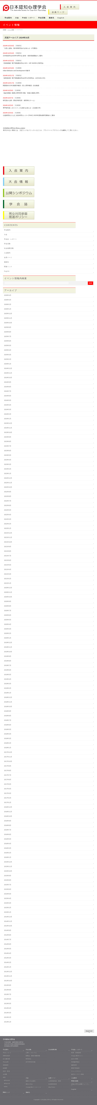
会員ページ (8, 257)
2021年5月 (7, 565)
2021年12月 (8, 533)
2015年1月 (7, 912)
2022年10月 (8, 487)
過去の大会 (29, 1084)
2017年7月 (7, 775)
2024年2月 (7, 414)
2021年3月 (7, 574)
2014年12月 (8, 917)
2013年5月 (7, 1003)
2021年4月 (7, 569)
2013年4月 (7, 1008)
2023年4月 (7, 460)
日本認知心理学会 (46, 1099)
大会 (5, 234)
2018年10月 (8, 706)
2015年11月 (8, 866)
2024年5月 (7, 400)
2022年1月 (7, 528)
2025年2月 (7, 359)
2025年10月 (8, 323)
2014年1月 (7, 967)
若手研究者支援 (30, 1062)
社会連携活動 (9, 248)
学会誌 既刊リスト (77, 1055)
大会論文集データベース (33, 1087)
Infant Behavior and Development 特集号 (16, 70)
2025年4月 (7, 350)
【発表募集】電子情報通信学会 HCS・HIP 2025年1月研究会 (23, 63)
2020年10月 (8, 597)
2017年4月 (7, 789)
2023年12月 (8, 423)
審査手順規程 (75, 1068)
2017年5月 (7, 784)
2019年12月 (8, 642)
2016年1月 (7, 857)
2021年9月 (7, 546)
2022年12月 (8, 478)
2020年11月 (8, 592)
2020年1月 (7, 638)
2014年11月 (8, 921)
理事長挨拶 (6, 1055)
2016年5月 (7, 839)
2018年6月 (7, 725)
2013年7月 (7, 994)
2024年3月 (7, 409)
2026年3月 (7, 300)
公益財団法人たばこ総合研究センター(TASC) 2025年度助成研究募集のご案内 (29, 115)
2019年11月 (8, 647)
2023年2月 (7, 469)
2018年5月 (7, 729)
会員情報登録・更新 (54, 1081)
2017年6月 (7, 779)
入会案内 (7, 253)
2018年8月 (7, 716)
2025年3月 (7, 354)
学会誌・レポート (10, 239)
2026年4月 (7, 295)
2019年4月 (7, 679)
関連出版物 (74, 1081)
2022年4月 (7, 514)
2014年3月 (7, 958)
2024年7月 (7, 391)
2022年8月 (7, 496)
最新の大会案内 (30, 1081)
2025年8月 (7, 332)
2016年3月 (7, 848)
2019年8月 (7, 661)
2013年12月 (8, 971)
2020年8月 (7, 606)
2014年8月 (7, 935)
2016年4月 (7, 843)
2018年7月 (7, 720)
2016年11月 (8, 811)
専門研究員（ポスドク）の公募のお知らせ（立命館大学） (22, 108)
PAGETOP (89, 1031)
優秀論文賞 (7, 1083)
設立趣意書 (6, 1059)
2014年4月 (7, 953)
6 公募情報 (18, 68)
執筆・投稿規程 (76, 1052)
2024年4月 (7, 405)
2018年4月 (7, 734)
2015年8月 (7, 880)
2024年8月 (7, 387)
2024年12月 (8, 368)
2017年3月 (7, 793)
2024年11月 (8, 373)
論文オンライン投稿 (77, 1074)
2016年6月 (7, 834)
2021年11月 (8, 537)
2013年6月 (7, 999)
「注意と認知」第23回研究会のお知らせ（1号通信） (20, 48)
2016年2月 (7, 853)
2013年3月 (7, 1013)
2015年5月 (7, 894)
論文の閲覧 (74, 1059)
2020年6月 (7, 615)
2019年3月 (7, 683)
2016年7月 (7, 830)
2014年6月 (7, 944)
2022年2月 (7, 524)
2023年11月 (8, 428)
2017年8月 (7, 770)
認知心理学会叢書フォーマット (80, 1084)
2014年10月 (8, 926)
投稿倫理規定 (75, 1062)
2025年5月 (7, 345)
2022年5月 (7, 510)
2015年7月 (7, 885)
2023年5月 (7, 455)
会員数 (5, 1074)
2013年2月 (7, 1017)
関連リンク (8, 266)
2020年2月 (7, 633)
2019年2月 (7, 688)
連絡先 (6, 262)
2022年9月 (7, 492)
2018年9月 (7, 711)
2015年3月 (7, 903)
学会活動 (7, 244)
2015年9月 (7, 875)
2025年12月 (8, 313)
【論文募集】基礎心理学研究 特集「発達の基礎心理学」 (22, 93)
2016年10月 (8, 816)
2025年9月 (7, 327)
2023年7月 (7, 446)
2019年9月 (7, 656)
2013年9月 (7, 985)
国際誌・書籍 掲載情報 (33, 1055)
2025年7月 (7, 336)
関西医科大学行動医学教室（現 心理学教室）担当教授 (21, 85)
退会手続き (51, 1087)
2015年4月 (7, 898)
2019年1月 (7, 693)
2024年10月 (8, 377)
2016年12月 (8, 807)
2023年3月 (7, 464)
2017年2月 (7, 798)
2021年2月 (7, 578)
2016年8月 (7, 825)
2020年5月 (7, 620)
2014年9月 (7, 930)
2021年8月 (7, 551)
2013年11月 (8, 976)
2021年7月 (7, 556)
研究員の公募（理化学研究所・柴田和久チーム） (19, 100)
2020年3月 (7, 629)
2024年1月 (7, 418)
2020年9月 (7, 601)
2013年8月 (7, 990)
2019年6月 (7, 670)
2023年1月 (7, 473)
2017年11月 (8, 757)
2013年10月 (8, 980)
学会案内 (7, 230)
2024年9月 (7, 382)
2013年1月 (7, 1022)
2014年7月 (7, 939)
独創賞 (5, 1086)
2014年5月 (7, 949)
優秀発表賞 (7, 1080)
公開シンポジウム (31, 1052)
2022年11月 (8, 482)
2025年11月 (8, 318)
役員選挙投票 (52, 1084)
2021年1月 (7, 583)
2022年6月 (7, 505)
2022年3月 (7, 519)
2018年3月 (7, 738)
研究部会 (28, 1059)
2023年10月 (8, 432)
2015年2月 (7, 907)
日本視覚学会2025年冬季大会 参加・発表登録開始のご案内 (22, 56)
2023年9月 (7, 437)
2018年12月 (8, 697)
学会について (7, 1052)
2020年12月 (8, 587)
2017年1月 (7, 802)
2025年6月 (7, 341)
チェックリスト (76, 1071)
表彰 (4, 1077)
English (6, 271)
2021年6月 (7, 560)
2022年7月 (7, 501)
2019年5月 (7, 674)
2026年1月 (7, 309)
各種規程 (5, 1065)
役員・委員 (6, 1071)
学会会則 (5, 1062)
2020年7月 (7, 610)
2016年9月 (7, 821)
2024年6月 (7, 396)
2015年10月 (8, 871)
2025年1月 (7, 364)
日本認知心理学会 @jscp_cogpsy (14, 128)
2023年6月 (7, 450)
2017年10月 (8, 761)
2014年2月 (7, 962)
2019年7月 (7, 665)
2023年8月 (7, 441)
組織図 (5, 1068)
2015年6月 (7, 889)
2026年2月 (7, 304)
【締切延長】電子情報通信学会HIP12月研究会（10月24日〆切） (24, 78)
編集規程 (74, 1065)
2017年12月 (8, 752)
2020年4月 (7, 624)
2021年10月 (8, 542)
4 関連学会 (18, 45)
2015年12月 (8, 862)
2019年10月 (8, 651)
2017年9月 (7, 766)
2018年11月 (8, 702)
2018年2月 (7, 743)
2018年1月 (7, 747)
